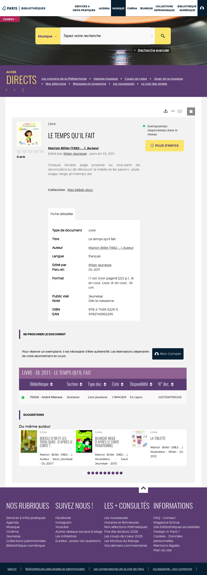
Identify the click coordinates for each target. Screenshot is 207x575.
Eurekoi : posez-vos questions (78, 540)
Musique (13, 527)
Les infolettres (66, 536)
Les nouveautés (116, 517)
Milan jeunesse (75, 154)
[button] (202, 8)
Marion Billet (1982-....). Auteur (73, 148)
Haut (143, 488)
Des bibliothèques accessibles (176, 527)
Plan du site (162, 550)
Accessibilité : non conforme (172, 568)
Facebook (63, 517)
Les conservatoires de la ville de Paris (119, 568)
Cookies (159, 536)
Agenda (12, 522)
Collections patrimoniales (26, 540)
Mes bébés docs (80, 190)
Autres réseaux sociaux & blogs (78, 531)
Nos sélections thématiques (125, 527)
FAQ (156, 517)
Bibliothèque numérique (25, 545)
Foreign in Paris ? (166, 531)
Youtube (62, 527)
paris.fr (12, 568)
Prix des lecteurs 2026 (121, 531)
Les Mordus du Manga (121, 540)
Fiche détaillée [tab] (62, 214)
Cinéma (12, 531)
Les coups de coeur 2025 (123, 536)
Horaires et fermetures (121, 522)
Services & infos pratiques (25, 517)
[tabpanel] (94, 272)
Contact (169, 517)
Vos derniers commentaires (125, 545)
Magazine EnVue (166, 522)
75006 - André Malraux (46, 397)
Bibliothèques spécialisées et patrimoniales (55, 568)
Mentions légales (166, 545)
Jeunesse (13, 536)
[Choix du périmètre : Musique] (48, 36)
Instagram (63, 522)
